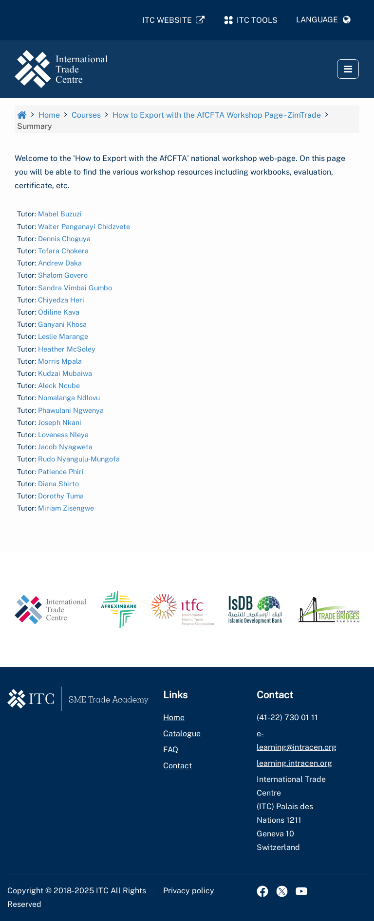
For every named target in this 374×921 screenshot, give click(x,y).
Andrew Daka (60, 263)
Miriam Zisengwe (66, 508)
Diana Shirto (58, 483)
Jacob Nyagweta (65, 447)
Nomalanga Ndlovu (69, 398)
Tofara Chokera (63, 251)
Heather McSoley (66, 349)
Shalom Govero (63, 275)
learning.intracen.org (294, 763)
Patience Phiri (61, 471)
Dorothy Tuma (61, 496)
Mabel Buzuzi (60, 214)
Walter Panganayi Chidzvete (84, 226)
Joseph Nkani (59, 422)
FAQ (170, 749)
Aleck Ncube (59, 385)
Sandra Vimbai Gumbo (75, 287)
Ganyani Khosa (62, 324)
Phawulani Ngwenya (71, 410)
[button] (323, 20)
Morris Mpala (60, 361)
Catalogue (182, 733)
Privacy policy (188, 890)
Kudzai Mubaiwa (65, 373)
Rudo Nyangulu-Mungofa (79, 459)
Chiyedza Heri (61, 300)
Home (174, 717)
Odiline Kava (58, 312)
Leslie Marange (63, 337)
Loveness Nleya (63, 434)
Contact (177, 765)
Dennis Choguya (64, 238)
